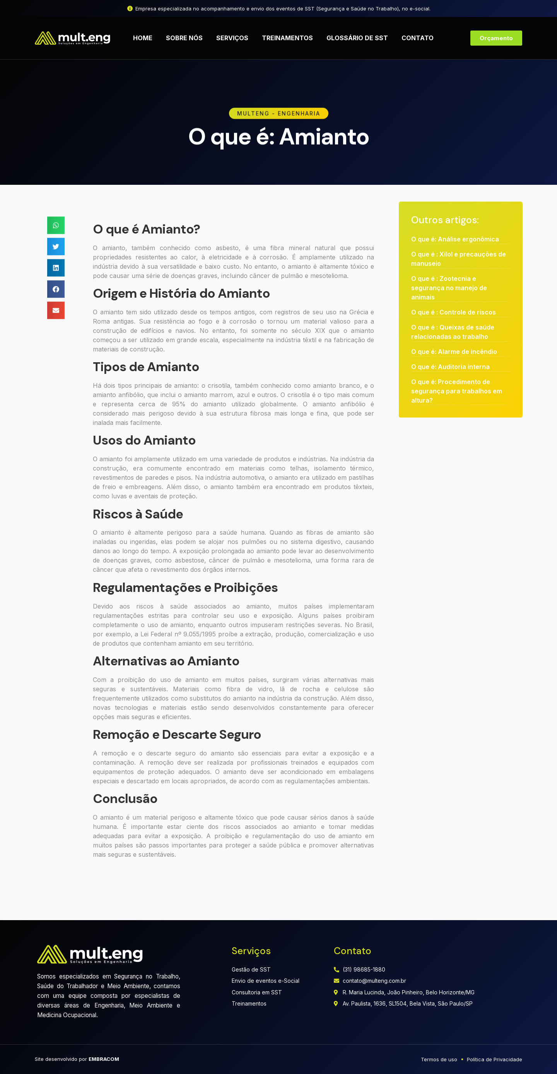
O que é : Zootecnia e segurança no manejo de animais (449, 270)
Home (142, 38)
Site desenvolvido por (77, 1059)
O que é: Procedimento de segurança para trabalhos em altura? (456, 373)
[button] (56, 233)
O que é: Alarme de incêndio (454, 334)
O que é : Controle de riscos (453, 294)
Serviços (232, 38)
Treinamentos (287, 38)
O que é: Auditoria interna (450, 349)
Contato (418, 38)
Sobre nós (184, 38)
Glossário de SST (357, 38)
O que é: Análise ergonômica (455, 221)
